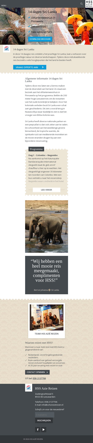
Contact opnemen (36, 372)
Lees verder (46, 190)
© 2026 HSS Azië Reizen (33, 439)
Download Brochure (40, 39)
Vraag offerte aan (27, 67)
